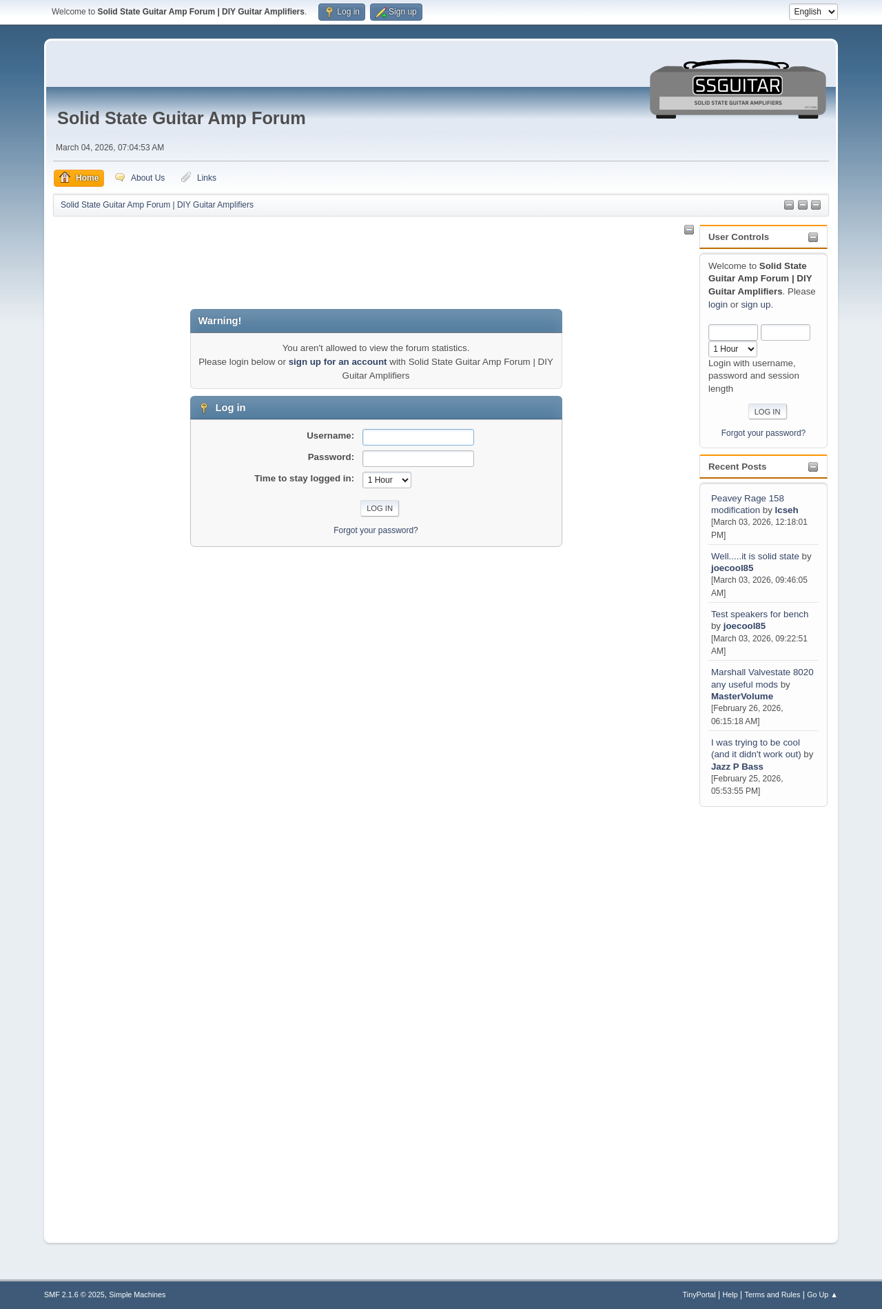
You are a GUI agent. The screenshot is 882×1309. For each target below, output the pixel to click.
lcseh (787, 510)
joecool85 (732, 568)
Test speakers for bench (760, 614)
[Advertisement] (754, 1016)
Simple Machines (137, 1294)
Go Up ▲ (822, 1294)
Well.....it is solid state (756, 556)
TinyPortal (699, 1294)
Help (730, 1294)
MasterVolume (742, 696)
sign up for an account (338, 362)
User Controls (738, 237)
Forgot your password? (763, 433)
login (718, 304)
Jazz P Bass (737, 766)
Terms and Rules (773, 1294)
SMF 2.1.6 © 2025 (74, 1294)
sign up (755, 304)
